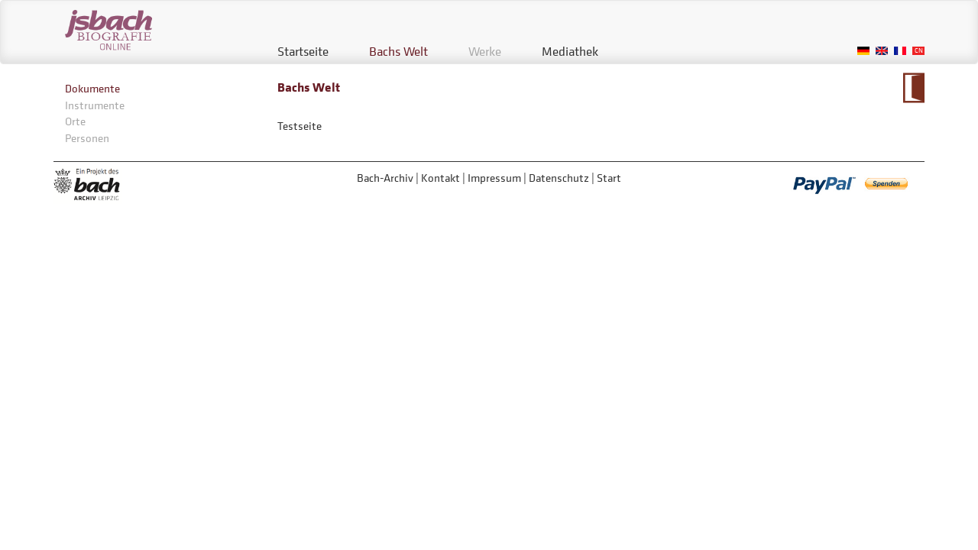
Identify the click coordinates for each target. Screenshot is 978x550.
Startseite (303, 51)
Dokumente (92, 88)
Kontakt (440, 178)
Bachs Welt (398, 51)
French (900, 51)
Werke (484, 51)
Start (609, 178)
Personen (87, 138)
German (863, 51)
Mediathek (570, 51)
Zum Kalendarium (913, 88)
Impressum (494, 178)
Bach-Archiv (385, 178)
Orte (75, 121)
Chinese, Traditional (918, 51)
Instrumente (95, 105)
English (882, 51)
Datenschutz (559, 178)
